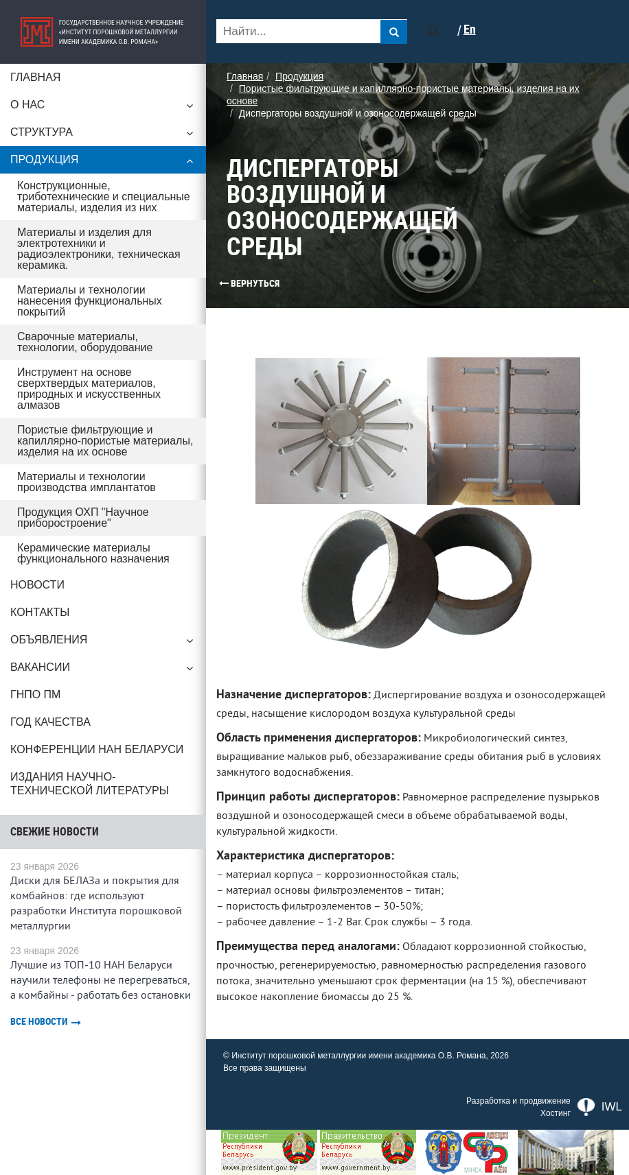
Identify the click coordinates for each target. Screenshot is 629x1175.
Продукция (103, 163)
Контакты (39, 612)
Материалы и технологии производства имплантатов (86, 482)
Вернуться (249, 283)
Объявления (103, 643)
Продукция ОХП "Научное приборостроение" (83, 517)
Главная (35, 77)
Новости (37, 585)
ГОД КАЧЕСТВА (50, 722)
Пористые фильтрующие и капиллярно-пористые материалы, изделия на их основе (105, 441)
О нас (103, 108)
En (470, 29)
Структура (103, 136)
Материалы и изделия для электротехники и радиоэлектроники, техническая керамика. (99, 248)
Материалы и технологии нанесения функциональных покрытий (89, 301)
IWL (599, 1107)
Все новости (45, 1022)
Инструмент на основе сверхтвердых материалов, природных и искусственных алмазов (89, 388)
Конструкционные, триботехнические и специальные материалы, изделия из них (103, 196)
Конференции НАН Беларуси (96, 749)
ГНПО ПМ (35, 694)
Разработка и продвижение (518, 1101)
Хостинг (555, 1113)
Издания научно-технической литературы (89, 783)
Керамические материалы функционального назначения (93, 553)
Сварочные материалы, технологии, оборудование (84, 342)
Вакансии (103, 671)
